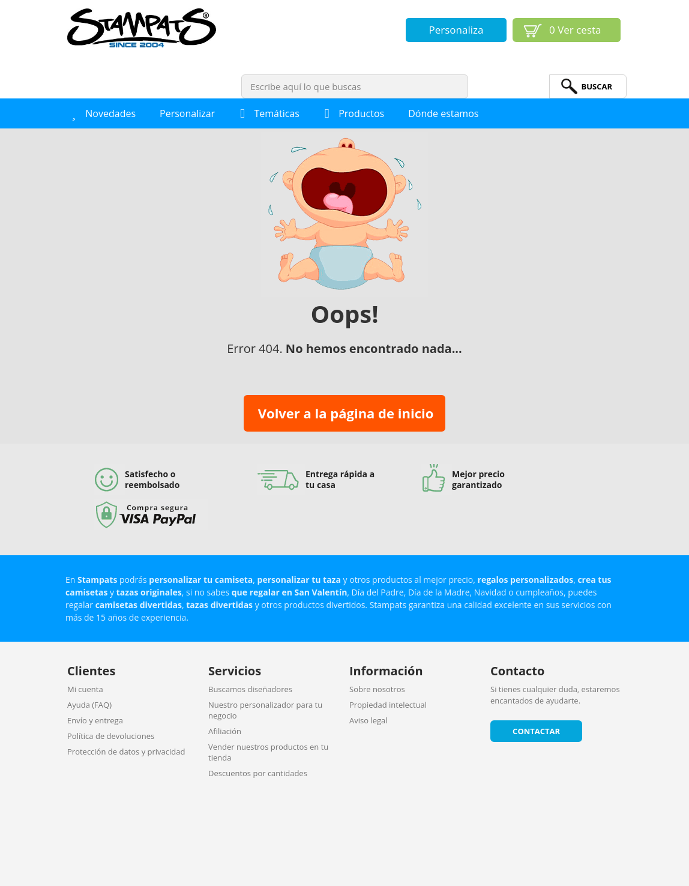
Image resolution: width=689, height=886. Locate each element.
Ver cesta (575, 30)
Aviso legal (368, 720)
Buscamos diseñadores (250, 689)
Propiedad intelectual (388, 704)
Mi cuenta (85, 689)
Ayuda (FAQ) (89, 704)
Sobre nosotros (377, 689)
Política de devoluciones (110, 736)
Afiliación (224, 731)
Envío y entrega (95, 720)
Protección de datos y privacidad (126, 751)
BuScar (596, 86)
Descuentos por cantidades (257, 773)
